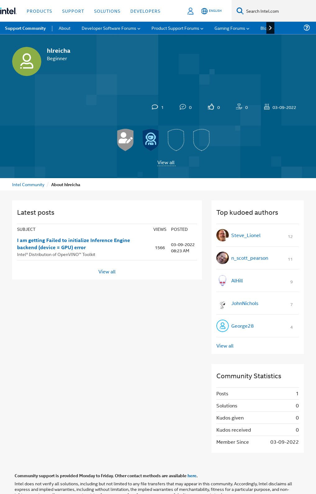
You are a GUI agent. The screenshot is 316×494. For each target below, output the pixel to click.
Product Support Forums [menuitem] (175, 28)
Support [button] (73, 10)
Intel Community (28, 184)
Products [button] (39, 10)
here (191, 475)
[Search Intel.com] (280, 11)
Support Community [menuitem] (25, 28)
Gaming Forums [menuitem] (229, 28)
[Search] (240, 11)
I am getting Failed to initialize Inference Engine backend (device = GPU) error (73, 244)
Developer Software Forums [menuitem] (109, 28)
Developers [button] (145, 10)
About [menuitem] (64, 28)
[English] (211, 11)
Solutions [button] (107, 10)
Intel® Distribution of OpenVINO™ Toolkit (56, 254)
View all (165, 162)
